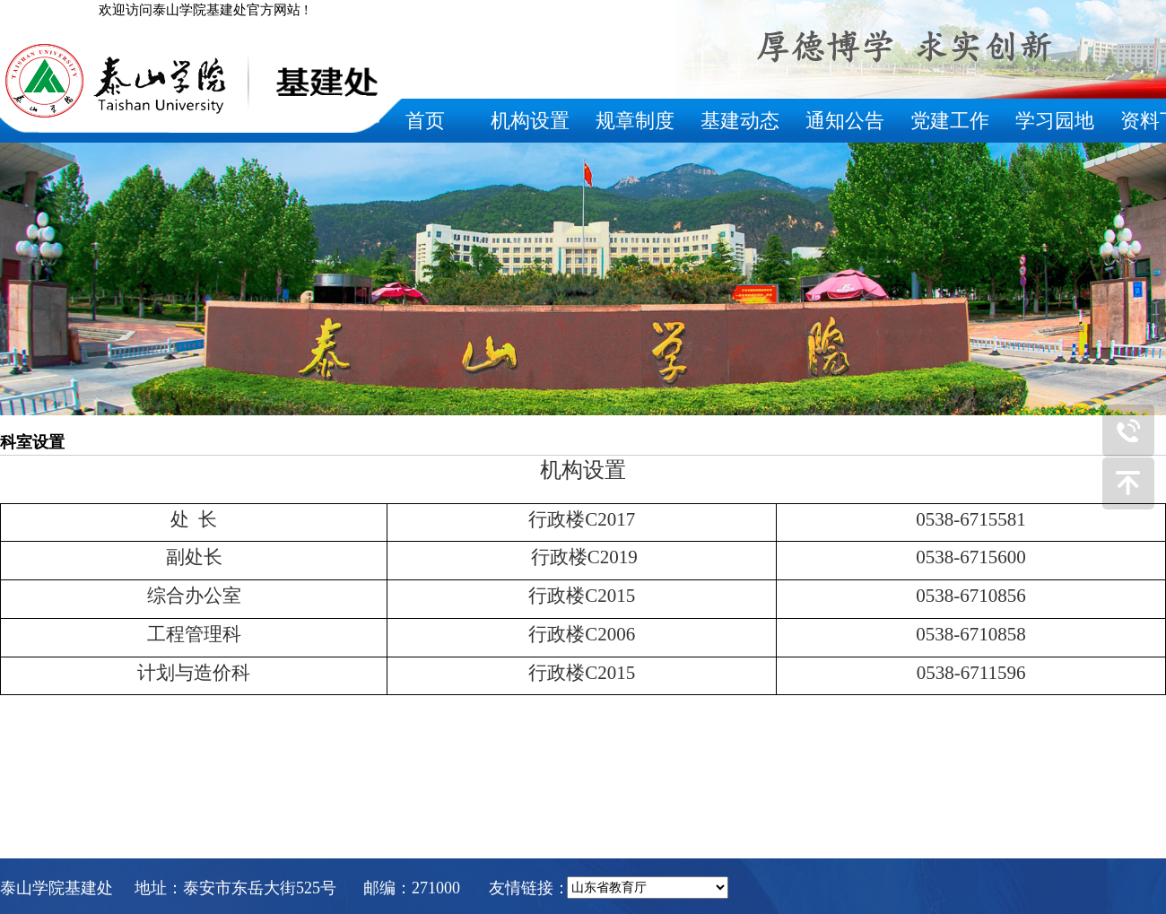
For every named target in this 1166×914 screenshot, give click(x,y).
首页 (425, 120)
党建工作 (949, 120)
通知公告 (844, 120)
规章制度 (635, 120)
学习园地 (1054, 120)
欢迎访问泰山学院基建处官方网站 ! (204, 10)
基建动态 (739, 120)
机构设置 (530, 120)
